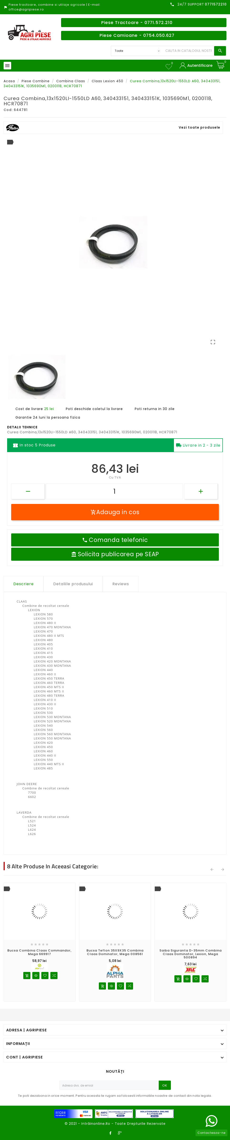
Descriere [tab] (23, 584)
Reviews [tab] (120, 584)
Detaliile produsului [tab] (73, 584)
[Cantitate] (114, 491)
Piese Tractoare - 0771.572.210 (136, 22)
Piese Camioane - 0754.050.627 (137, 35)
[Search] (188, 51)
